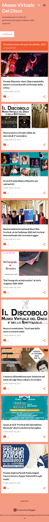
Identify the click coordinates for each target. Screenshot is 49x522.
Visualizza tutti (9, 48)
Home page (7, 34)
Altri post (25, 501)
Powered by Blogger (24, 510)
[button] (44, 97)
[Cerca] (39, 5)
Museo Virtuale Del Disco (18, 8)
